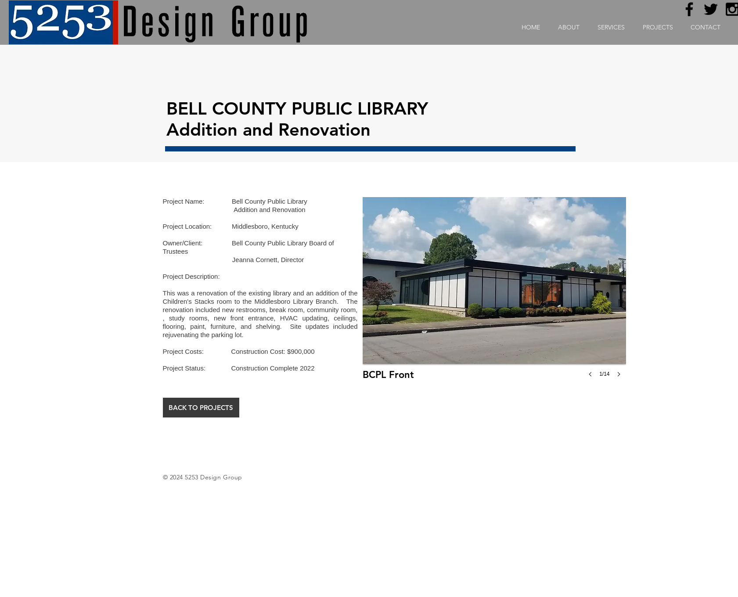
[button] (494, 296)
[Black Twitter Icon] (711, 9)
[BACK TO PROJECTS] (201, 407)
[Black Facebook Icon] (689, 9)
